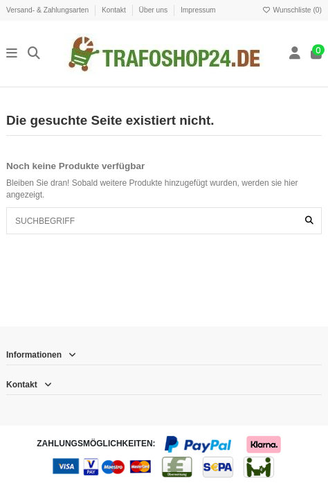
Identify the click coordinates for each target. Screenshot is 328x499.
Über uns (154, 10)
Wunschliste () (292, 10)
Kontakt (115, 10)
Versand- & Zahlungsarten (48, 10)
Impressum (198, 10)
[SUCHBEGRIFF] (309, 220)
